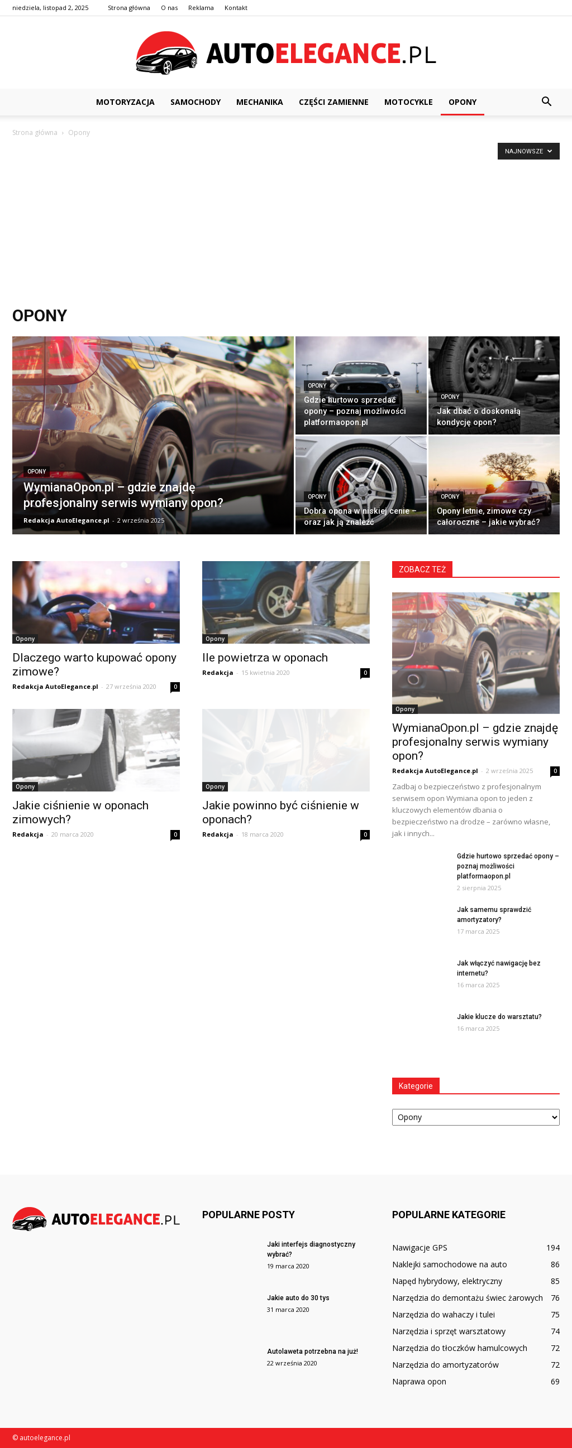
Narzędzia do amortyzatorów (445, 1364)
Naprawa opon (419, 1381)
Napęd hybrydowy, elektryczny (447, 1281)
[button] (546, 102)
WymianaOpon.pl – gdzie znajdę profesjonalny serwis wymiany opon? (475, 741)
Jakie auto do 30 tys (298, 1298)
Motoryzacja (125, 101)
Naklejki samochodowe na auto (449, 1264)
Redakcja (217, 672)
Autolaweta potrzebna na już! (312, 1351)
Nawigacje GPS (419, 1247)
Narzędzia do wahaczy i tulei (443, 1314)
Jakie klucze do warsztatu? (499, 1017)
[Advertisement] (286, 222)
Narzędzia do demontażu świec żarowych (467, 1297)
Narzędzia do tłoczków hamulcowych (459, 1348)
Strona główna (129, 7)
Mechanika (259, 101)
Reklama (201, 7)
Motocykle (408, 101)
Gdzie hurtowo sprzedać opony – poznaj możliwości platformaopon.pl (508, 866)
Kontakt (236, 7)
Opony (462, 101)
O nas (169, 7)
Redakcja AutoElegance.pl (66, 520)
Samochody (195, 101)
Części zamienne (334, 101)
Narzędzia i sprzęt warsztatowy (449, 1331)
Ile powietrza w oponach (265, 657)
